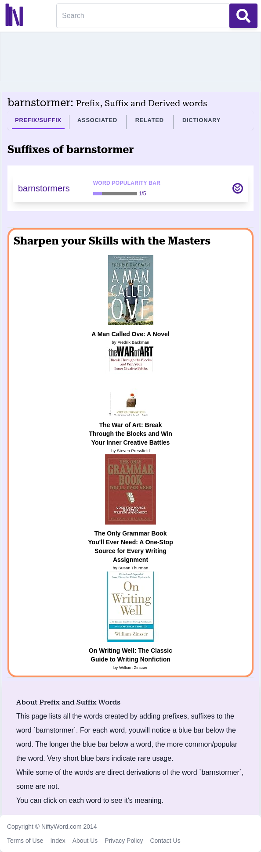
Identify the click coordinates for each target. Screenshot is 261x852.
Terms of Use (25, 840)
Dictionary (201, 120)
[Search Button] (243, 16)
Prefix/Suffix (38, 120)
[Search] (142, 16)
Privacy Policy (124, 840)
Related (149, 120)
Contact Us (165, 840)
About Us (85, 840)
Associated (97, 120)
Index (57, 840)
